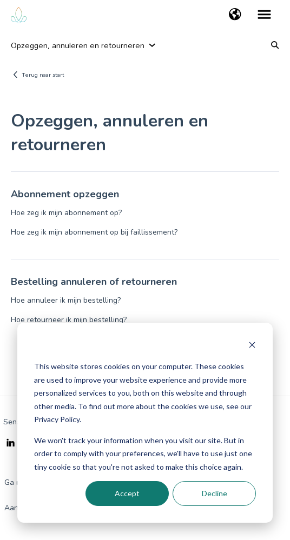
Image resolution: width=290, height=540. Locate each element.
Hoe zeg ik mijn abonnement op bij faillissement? (94, 232)
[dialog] (145, 423)
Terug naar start (43, 75)
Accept (127, 493)
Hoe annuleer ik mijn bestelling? (66, 300)
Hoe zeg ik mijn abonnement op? (66, 213)
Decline (214, 493)
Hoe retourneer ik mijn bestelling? (69, 320)
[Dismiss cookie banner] (252, 346)
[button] (235, 15)
